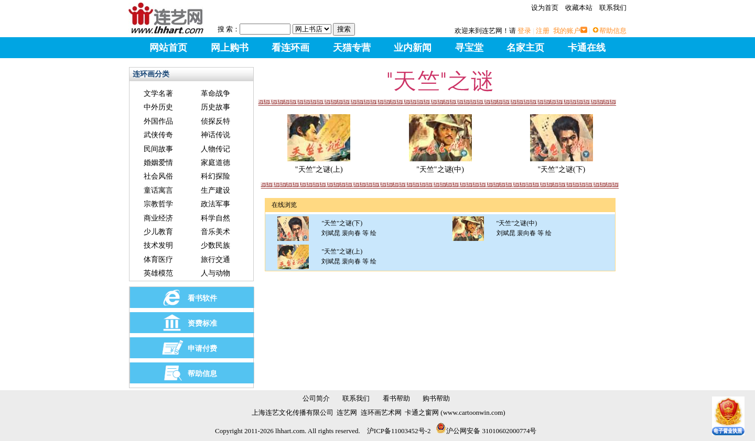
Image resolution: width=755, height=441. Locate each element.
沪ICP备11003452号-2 (399, 431)
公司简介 (316, 398)
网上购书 (230, 47)
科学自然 (215, 218)
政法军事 (215, 204)
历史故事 (215, 107)
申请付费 (202, 348)
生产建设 (215, 190)
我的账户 (566, 31)
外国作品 (158, 121)
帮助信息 (613, 31)
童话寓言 (158, 190)
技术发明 (158, 245)
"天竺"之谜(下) (561, 165)
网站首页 (168, 47)
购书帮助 (436, 398)
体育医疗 (158, 259)
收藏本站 (578, 8)
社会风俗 (158, 176)
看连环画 (290, 47)
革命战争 (215, 93)
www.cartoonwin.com (473, 412)
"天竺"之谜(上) (318, 165)
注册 (542, 31)
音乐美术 (215, 232)
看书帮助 (396, 398)
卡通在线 (587, 47)
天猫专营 (352, 47)
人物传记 (215, 149)
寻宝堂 (469, 47)
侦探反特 (215, 121)
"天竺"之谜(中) (440, 165)
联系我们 (613, 8)
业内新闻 (413, 47)
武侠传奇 (158, 135)
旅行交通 (215, 259)
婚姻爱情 (158, 163)
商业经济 (158, 218)
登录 (524, 31)
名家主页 (525, 47)
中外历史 (158, 107)
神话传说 (215, 135)
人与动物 (215, 273)
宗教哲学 (158, 204)
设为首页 (544, 8)
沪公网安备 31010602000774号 (486, 431)
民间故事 (158, 149)
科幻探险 (215, 176)
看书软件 (202, 298)
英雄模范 (158, 273)
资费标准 (202, 323)
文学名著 (158, 93)
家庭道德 (215, 163)
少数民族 (215, 245)
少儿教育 (158, 232)
